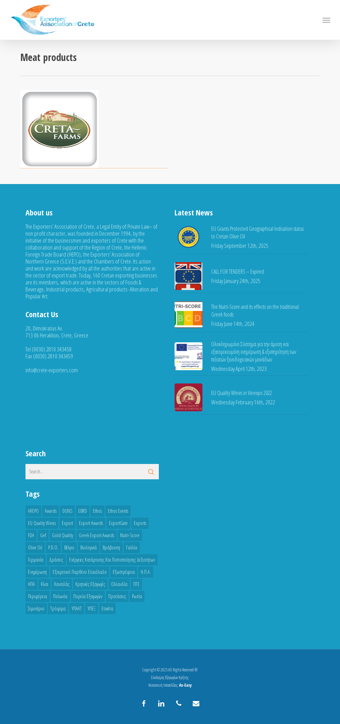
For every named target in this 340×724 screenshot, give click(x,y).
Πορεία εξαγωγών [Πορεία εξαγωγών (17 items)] (87, 596)
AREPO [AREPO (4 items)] (33, 511)
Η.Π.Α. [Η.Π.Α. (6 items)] (146, 572)
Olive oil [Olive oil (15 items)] (35, 547)
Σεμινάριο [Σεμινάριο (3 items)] (36, 608)
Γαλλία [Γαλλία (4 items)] (131, 547)
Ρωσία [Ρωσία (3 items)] (137, 596)
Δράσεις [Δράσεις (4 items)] (56, 559)
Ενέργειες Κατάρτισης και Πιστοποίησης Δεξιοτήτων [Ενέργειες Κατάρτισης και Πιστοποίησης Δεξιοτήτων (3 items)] (112, 559)
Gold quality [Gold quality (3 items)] (62, 535)
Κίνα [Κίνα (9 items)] (44, 584)
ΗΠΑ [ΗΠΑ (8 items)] (31, 584)
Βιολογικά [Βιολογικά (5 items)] (88, 547)
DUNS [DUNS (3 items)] (67, 511)
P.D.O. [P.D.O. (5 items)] (53, 547)
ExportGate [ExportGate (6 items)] (118, 523)
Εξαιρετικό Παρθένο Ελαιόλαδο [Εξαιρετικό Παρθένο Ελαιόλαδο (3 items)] (80, 572)
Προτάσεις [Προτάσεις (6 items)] (117, 596)
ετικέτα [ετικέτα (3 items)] (107, 608)
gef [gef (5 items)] (43, 535)
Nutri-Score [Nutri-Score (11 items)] (130, 535)
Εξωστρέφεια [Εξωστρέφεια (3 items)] (124, 572)
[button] (326, 19)
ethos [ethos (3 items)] (97, 511)
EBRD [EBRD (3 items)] (82, 511)
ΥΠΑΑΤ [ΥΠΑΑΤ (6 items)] (77, 608)
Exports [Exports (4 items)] (140, 523)
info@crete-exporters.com (51, 370)
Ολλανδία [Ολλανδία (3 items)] (119, 584)
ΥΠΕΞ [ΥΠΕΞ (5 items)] (92, 608)
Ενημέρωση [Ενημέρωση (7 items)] (37, 572)
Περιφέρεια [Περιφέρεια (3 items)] (37, 596)
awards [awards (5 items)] (51, 511)
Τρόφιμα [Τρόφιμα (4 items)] (58, 608)
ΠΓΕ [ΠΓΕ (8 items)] (136, 584)
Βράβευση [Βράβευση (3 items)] (111, 547)
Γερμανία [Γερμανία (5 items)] (35, 559)
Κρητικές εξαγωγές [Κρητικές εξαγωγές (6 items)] (90, 584)
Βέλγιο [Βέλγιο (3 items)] (69, 547)
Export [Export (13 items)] (67, 523)
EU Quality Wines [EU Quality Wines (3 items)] (42, 523)
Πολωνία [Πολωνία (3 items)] (60, 596)
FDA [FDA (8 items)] (31, 535)
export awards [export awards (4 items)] (91, 523)
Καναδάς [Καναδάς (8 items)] (61, 584)
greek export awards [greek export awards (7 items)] (96, 535)
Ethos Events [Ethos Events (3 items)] (118, 511)
